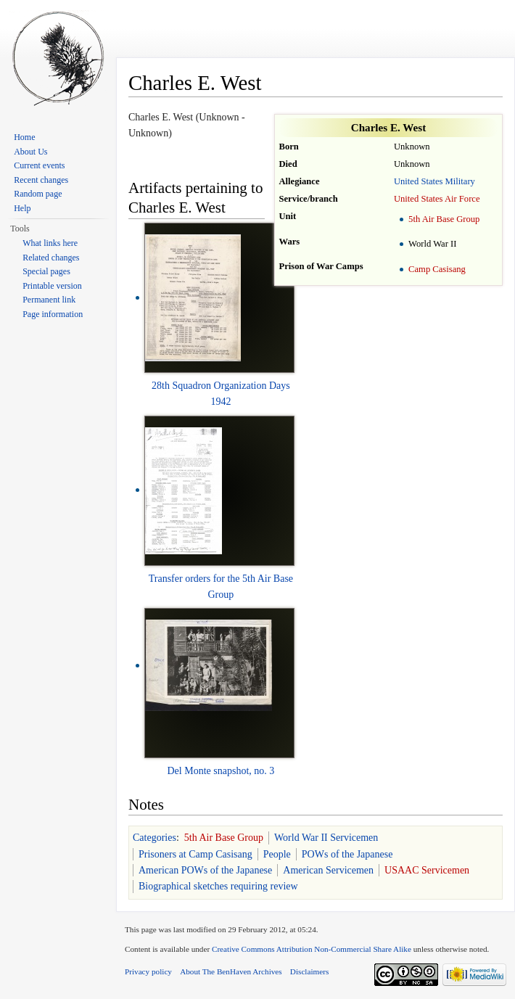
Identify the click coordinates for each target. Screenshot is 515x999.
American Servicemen (328, 870)
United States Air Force (437, 199)
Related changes (50, 257)
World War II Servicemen (326, 837)
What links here (50, 243)
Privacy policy (148, 971)
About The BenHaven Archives (231, 971)
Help (22, 208)
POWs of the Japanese (347, 854)
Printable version (52, 286)
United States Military (434, 181)
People (277, 854)
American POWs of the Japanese (205, 870)
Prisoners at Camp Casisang (195, 854)
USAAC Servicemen (426, 870)
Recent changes (41, 180)
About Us (30, 152)
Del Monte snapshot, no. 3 (221, 770)
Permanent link (48, 300)
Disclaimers (309, 971)
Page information (52, 314)
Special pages (46, 271)
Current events (39, 165)
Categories (154, 837)
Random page (38, 194)
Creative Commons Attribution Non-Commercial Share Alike (311, 949)
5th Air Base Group (443, 219)
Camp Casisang (437, 269)
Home (24, 137)
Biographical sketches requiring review (218, 886)
